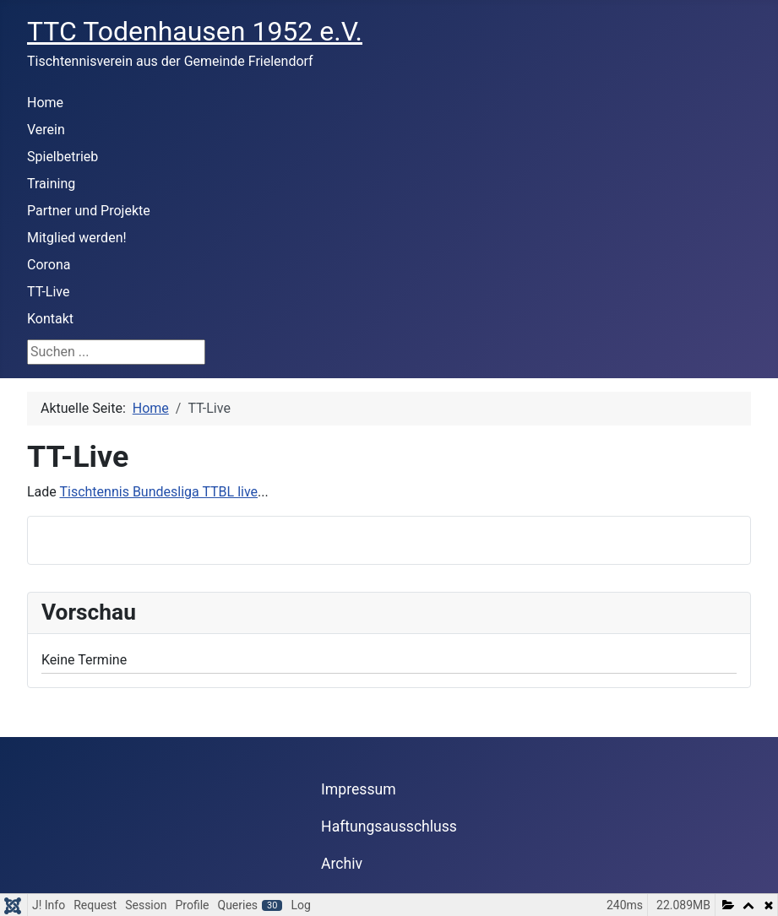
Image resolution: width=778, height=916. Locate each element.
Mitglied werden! (77, 238)
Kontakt (50, 319)
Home (45, 103)
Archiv (341, 863)
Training (51, 184)
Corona (48, 265)
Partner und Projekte (88, 211)
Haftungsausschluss (389, 826)
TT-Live (48, 292)
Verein (46, 130)
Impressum (358, 789)
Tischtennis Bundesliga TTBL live (158, 492)
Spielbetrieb (62, 157)
